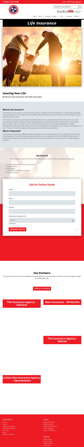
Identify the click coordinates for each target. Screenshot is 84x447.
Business (69, 16)
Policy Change (48, 428)
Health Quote (47, 443)
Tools (62, 16)
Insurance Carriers (8, 434)
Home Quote (47, 441)
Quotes (55, 16)
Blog (4, 432)
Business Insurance (9, 428)
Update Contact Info (50, 426)
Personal (47, 16)
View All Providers (42, 288)
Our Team (6, 430)
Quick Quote (47, 439)
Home (35, 16)
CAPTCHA (12, 223)
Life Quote (46, 445)
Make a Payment (48, 422)
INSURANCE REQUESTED (17, 216)
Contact (77, 16)
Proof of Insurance (49, 430)
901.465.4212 (76, 2)
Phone (11, 207)
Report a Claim (48, 424)
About (41, 16)
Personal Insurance (9, 426)
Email (11, 198)
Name (11, 189)
